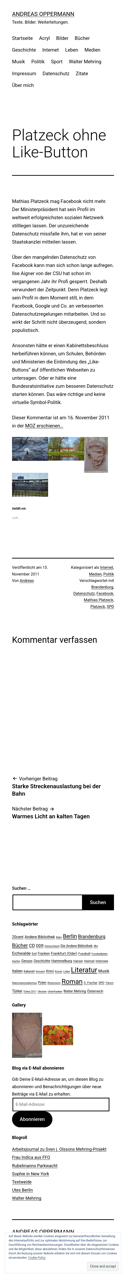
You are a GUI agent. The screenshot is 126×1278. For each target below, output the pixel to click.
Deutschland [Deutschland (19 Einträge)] (52, 946)
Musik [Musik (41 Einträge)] (103, 971)
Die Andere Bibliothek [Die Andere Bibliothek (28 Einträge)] (76, 946)
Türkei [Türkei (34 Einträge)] (17, 991)
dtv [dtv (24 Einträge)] (96, 946)
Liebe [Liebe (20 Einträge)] (66, 971)
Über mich (23, 85)
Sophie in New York (30, 1173)
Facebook (104, 593)
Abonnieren (32, 1119)
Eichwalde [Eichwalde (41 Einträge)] (21, 953)
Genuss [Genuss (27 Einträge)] (27, 961)
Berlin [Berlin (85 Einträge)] (70, 936)
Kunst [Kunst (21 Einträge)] (58, 971)
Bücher (82, 38)
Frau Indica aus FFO (31, 1157)
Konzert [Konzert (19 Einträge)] (40, 971)
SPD (110, 606)
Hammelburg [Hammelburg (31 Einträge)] (61, 961)
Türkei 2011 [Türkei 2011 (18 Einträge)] (30, 991)
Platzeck (97, 606)
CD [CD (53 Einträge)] (32, 945)
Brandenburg (102, 587)
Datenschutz (56, 73)
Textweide (22, 1181)
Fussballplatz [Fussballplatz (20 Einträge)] (99, 953)
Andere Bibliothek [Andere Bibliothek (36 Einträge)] (40, 937)
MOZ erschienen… (44, 426)
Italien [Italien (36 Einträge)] (17, 971)
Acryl (44, 38)
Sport (57, 61)
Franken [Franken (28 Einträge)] (44, 953)
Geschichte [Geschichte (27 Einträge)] (42, 961)
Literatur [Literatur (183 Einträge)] (84, 970)
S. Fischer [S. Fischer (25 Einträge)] (90, 983)
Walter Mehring (85, 61)
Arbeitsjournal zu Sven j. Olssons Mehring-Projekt (59, 1149)
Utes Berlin (22, 1190)
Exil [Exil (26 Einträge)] (34, 953)
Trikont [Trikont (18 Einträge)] (109, 983)
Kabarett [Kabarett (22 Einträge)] (29, 971)
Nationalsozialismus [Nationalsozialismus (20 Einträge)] (24, 983)
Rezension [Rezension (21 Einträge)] (54, 983)
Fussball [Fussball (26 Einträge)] (84, 953)
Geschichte (24, 50)
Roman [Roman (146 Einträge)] (72, 981)
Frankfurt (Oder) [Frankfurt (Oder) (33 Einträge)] (64, 953)
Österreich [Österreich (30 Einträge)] (95, 991)
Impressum (24, 73)
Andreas (27, 580)
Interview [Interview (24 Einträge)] (102, 961)
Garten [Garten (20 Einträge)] (16, 961)
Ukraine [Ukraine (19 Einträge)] (42, 991)
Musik (18, 61)
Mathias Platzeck (98, 600)
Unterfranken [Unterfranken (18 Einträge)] (55, 991)
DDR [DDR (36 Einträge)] (40, 945)
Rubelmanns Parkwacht (34, 1165)
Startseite (22, 38)
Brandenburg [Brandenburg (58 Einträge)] (91, 936)
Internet (50, 50)
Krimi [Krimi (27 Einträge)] (50, 971)
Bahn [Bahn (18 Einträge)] (59, 937)
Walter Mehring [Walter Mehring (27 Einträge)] (74, 991)
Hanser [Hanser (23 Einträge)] (78, 961)
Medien (93, 50)
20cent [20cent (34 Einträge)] (18, 937)
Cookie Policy (36, 1257)
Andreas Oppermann (43, 14)
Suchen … (21, 888)
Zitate (82, 73)
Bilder (62, 38)
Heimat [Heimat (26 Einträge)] (89, 961)
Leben (71, 50)
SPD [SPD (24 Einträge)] (101, 983)
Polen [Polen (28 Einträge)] (42, 983)
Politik (37, 61)
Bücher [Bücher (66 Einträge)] (20, 945)
